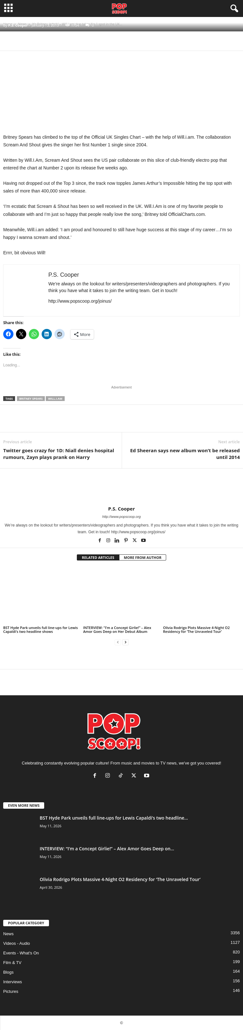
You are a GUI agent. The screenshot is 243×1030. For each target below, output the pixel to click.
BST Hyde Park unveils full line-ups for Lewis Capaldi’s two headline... (114, 818)
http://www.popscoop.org (121, 517)
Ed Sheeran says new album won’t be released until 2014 (185, 453)
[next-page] (125, 642)
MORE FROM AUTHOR (142, 557)
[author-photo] (121, 487)
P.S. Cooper (18, 25)
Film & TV (12, 962)
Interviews (12, 981)
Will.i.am (55, 398)
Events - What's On (21, 953)
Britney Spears (31, 398)
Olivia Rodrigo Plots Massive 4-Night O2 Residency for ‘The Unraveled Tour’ (196, 629)
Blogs (8, 972)
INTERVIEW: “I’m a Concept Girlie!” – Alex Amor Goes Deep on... (107, 849)
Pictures (10, 991)
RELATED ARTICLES (98, 557)
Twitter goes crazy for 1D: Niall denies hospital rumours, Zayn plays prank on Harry (58, 453)
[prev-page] (118, 642)
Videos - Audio (16, 943)
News (8, 933)
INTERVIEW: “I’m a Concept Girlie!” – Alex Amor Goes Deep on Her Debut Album (117, 629)
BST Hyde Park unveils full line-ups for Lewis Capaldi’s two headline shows (40, 629)
